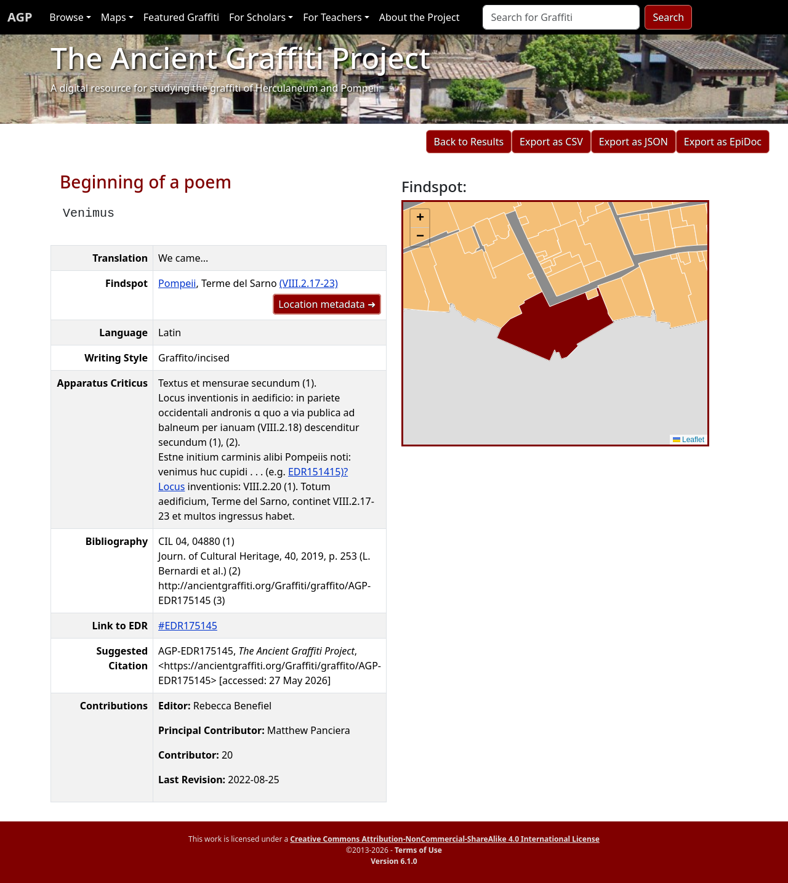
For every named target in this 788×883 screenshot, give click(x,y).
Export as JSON (633, 141)
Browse (66, 17)
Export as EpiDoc (723, 141)
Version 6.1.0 (394, 861)
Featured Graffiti (181, 17)
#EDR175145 (187, 625)
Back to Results (469, 141)
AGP (19, 17)
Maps (113, 17)
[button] (420, 218)
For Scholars (257, 17)
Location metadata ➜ (327, 304)
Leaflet (688, 439)
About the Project (419, 17)
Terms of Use (418, 850)
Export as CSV (551, 141)
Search (668, 17)
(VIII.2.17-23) (308, 283)
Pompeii (177, 283)
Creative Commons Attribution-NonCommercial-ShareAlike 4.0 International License (445, 839)
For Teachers (332, 17)
